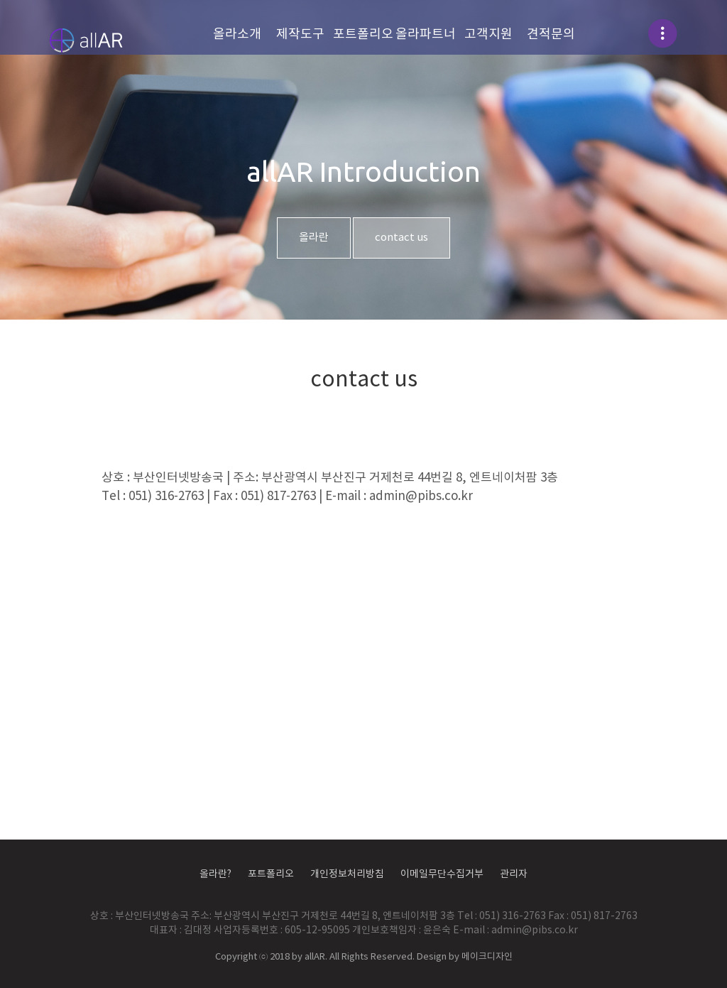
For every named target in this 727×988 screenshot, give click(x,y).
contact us (401, 238)
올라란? (215, 874)
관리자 (514, 874)
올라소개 (237, 34)
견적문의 (551, 34)
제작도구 (300, 34)
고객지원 (488, 34)
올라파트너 (425, 34)
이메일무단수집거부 (441, 874)
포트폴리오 (363, 34)
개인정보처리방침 (347, 874)
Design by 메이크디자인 (465, 957)
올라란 (314, 238)
